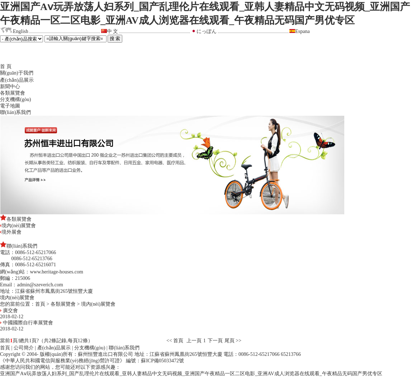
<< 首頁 (175, 340)
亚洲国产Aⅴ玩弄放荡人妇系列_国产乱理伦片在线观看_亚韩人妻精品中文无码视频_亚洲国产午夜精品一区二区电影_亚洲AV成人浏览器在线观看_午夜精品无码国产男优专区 (191, 373)
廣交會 (9, 310)
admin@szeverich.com (40, 284)
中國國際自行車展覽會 (26, 322)
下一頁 (215, 340)
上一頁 (194, 340)
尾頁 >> (232, 340)
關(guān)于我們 (16, 73)
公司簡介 (24, 347)
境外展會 (11, 232)
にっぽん (207, 31)
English (20, 31)
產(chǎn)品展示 (17, 80)
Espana (302, 31)
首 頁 (5, 66)
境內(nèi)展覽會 (18, 225)
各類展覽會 (12, 93)
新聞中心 (10, 86)
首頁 (40, 304)
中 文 (112, 31)
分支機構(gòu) (15, 99)
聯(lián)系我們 (15, 112)
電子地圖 (10, 106)
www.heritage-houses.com (56, 272)
